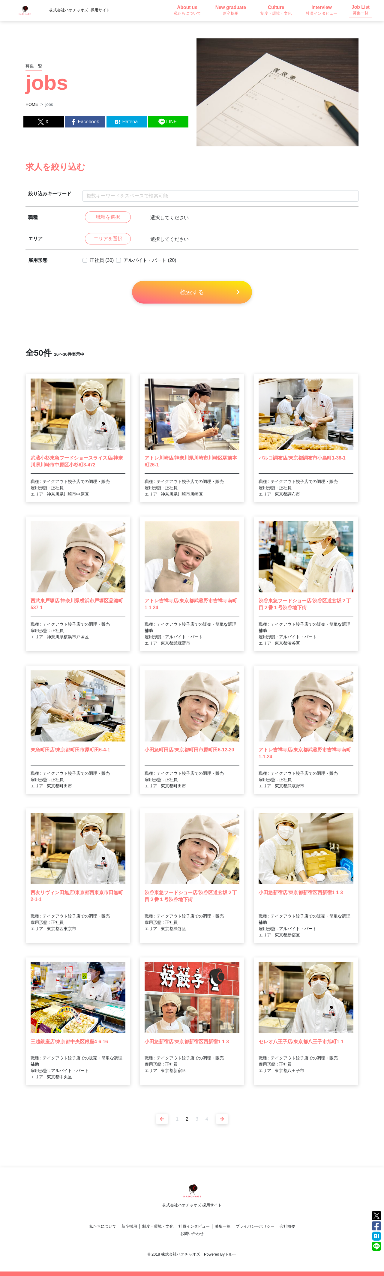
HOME (32, 104)
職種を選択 (108, 217)
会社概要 (287, 1226)
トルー (230, 1254)
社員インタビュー (194, 1226)
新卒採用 (129, 1226)
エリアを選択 (108, 238)
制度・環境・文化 (157, 1226)
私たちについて (102, 1226)
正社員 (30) (102, 260)
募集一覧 (222, 1226)
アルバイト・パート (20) (150, 260)
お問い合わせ (192, 1234)
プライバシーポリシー (255, 1226)
